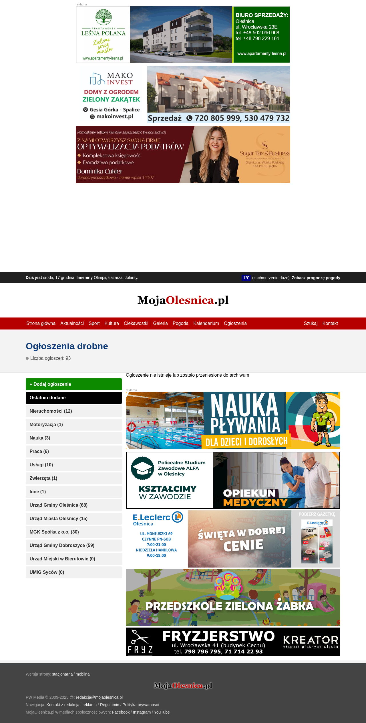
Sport (94, 323)
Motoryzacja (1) (46, 424)
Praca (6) (39, 451)
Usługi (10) (41, 464)
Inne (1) (37, 491)
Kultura (111, 323)
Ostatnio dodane (47, 397)
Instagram (142, 712)
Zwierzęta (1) (43, 478)
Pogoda (180, 323)
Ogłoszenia (235, 323)
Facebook (121, 712)
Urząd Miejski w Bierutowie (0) (62, 558)
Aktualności (72, 323)
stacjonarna (62, 674)
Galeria (160, 323)
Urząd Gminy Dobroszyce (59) (61, 545)
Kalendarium (206, 323)
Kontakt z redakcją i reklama (71, 704)
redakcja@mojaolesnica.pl (99, 697)
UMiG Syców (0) (46, 572)
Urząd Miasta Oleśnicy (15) (58, 518)
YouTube (162, 712)
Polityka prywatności (141, 704)
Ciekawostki (136, 323)
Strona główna (40, 323)
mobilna (83, 674)
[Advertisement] (183, 226)
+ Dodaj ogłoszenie (50, 384)
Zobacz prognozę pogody (316, 277)
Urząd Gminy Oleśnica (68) (58, 505)
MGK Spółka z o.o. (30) (54, 532)
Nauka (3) (39, 438)
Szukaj (311, 323)
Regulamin (109, 704)
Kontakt (330, 323)
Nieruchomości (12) (50, 411)
